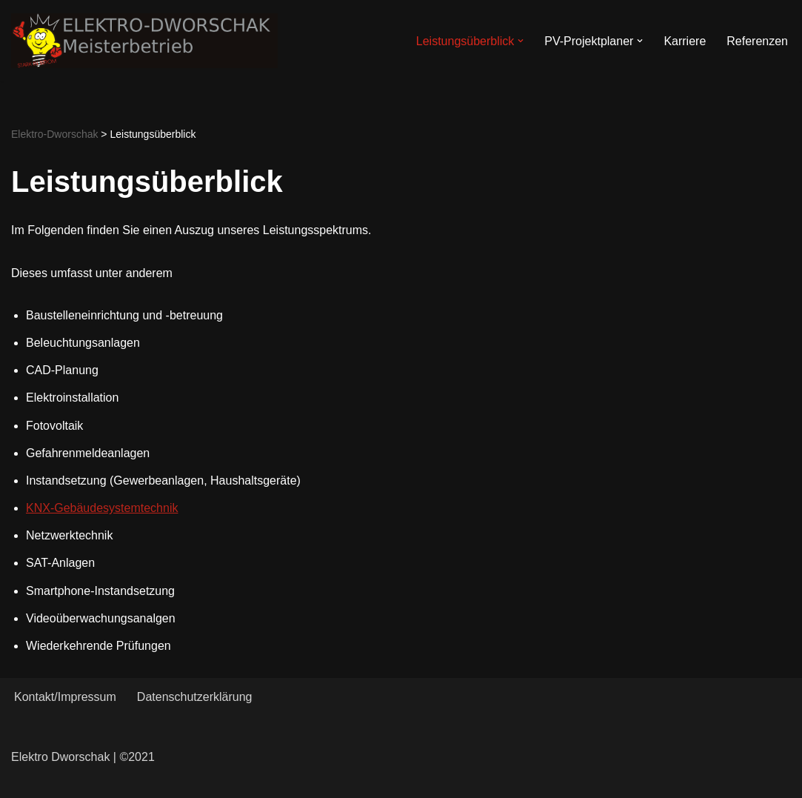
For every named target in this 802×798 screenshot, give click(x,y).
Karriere (685, 41)
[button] (521, 41)
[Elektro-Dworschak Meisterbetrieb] (144, 40)
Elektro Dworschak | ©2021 (83, 757)
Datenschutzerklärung (195, 697)
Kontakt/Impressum (65, 697)
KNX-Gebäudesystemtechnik (102, 508)
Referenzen (757, 41)
